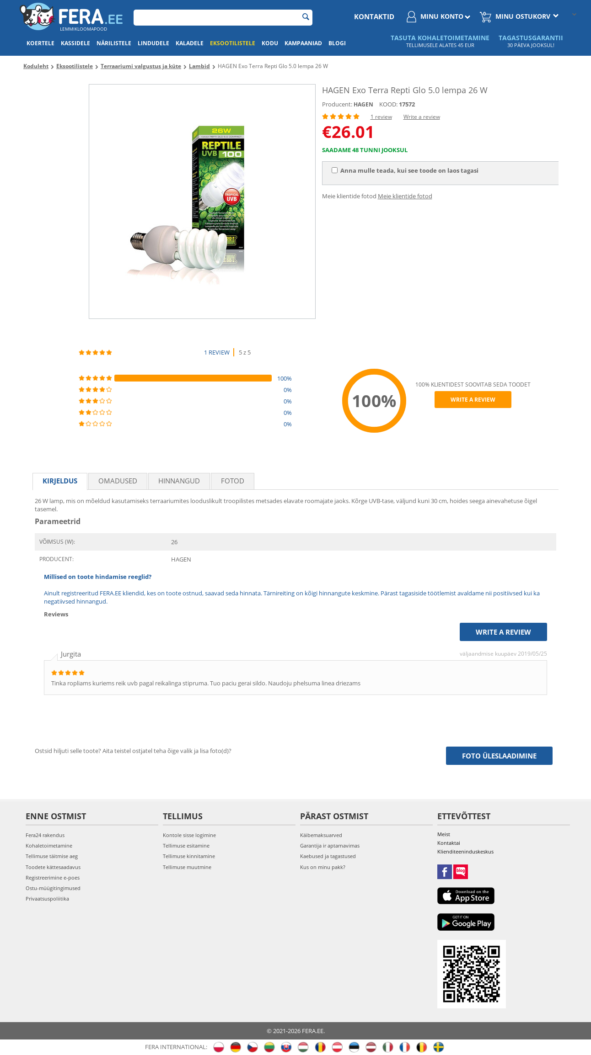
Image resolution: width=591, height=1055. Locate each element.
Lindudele (153, 43)
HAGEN (363, 104)
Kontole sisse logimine (189, 835)
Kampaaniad (303, 43)
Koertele (40, 43)
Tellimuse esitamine (186, 845)
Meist (443, 834)
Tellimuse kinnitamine (189, 856)
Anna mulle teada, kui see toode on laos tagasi (405, 170)
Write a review (421, 117)
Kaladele (190, 43)
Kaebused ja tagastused (328, 856)
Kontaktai (448, 842)
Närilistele (114, 43)
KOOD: (388, 104)
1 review (381, 117)
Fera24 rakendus (45, 835)
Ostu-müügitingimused (53, 888)
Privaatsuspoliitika (47, 898)
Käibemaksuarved (321, 835)
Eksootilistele (232, 43)
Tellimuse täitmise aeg (52, 856)
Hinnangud (179, 480)
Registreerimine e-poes (53, 877)
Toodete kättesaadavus (53, 867)
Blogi (337, 43)
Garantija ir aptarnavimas (330, 845)
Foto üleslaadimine (499, 755)
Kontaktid (374, 16)
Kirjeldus (60, 480)
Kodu (270, 43)
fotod (232, 480)
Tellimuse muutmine (187, 867)
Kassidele (75, 43)
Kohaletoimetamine (49, 845)
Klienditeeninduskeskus (465, 851)
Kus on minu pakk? (322, 867)
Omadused (117, 480)
